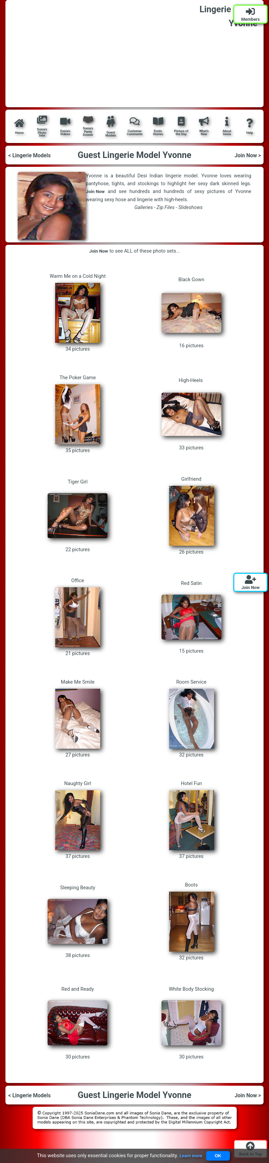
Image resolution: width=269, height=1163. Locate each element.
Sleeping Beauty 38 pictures (77, 921)
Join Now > (246, 155)
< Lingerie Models (33, 155)
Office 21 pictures (77, 617)
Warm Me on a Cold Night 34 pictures (77, 312)
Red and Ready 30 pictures (77, 1023)
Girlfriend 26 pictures (191, 515)
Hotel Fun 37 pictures (191, 820)
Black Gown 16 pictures (191, 313)
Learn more (189, 1156)
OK (219, 1155)
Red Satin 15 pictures (191, 617)
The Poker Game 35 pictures (77, 414)
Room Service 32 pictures (191, 718)
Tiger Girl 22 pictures (77, 516)
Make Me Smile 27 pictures (77, 718)
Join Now (96, 192)
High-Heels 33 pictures (191, 414)
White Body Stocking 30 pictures (191, 1023)
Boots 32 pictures (191, 921)
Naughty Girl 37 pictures (77, 820)
